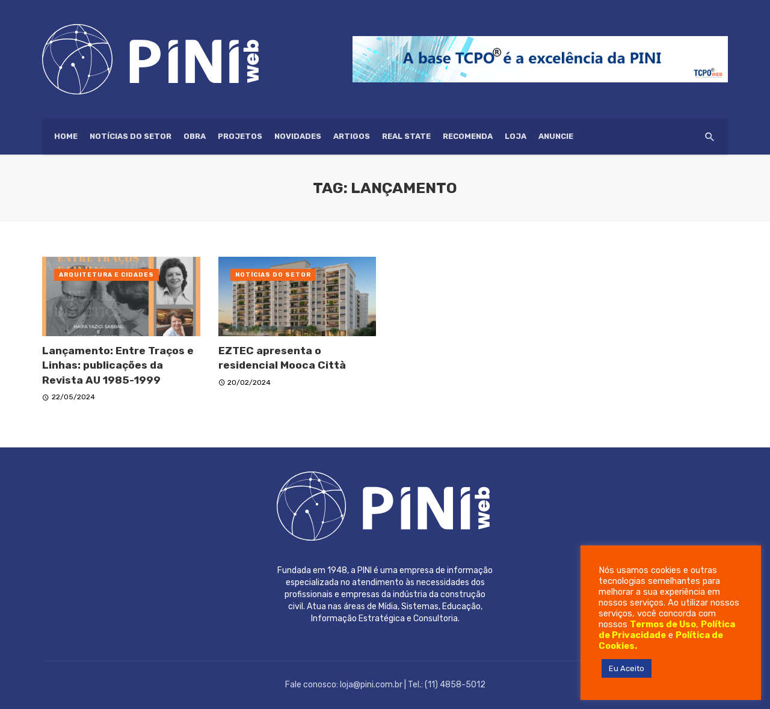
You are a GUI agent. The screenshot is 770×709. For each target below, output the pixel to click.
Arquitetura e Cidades (106, 274)
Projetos (240, 136)
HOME (66, 136)
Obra (194, 136)
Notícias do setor (130, 136)
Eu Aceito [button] (626, 668)
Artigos (351, 136)
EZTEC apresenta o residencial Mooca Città (282, 358)
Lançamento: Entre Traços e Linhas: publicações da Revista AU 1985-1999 (118, 365)
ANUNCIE (555, 136)
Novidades (297, 136)
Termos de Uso (663, 624)
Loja (515, 136)
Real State (406, 136)
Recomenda (468, 136)
